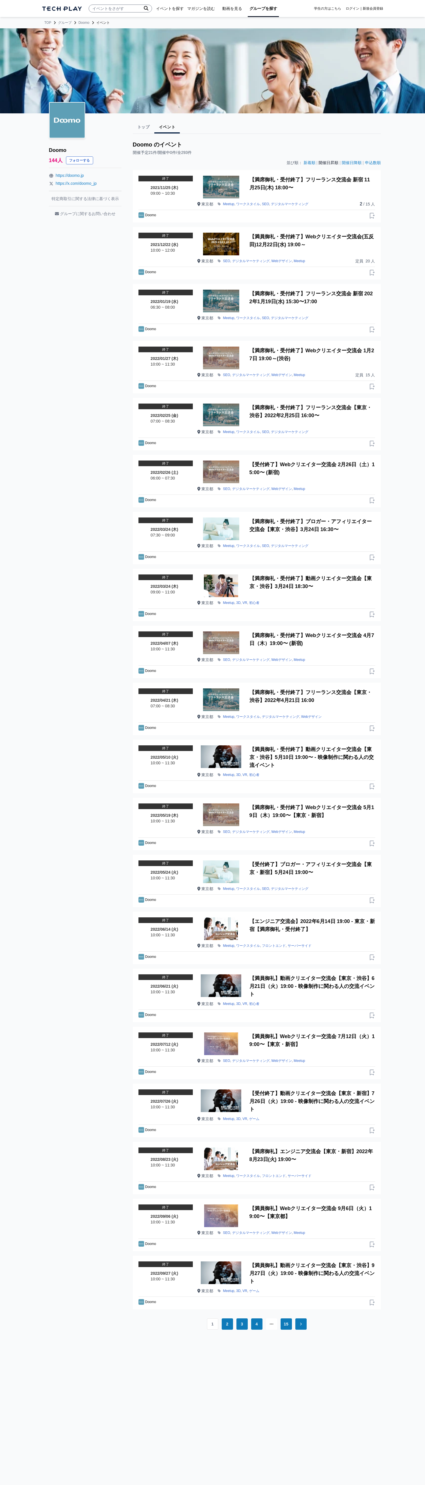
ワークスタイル (248, 204)
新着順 (309, 162)
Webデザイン (281, 261)
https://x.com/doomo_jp (76, 183)
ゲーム (254, 1119)
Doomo (83, 23)
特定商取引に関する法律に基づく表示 (85, 198)
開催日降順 (352, 162)
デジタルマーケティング (289, 204)
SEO (265, 204)
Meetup (228, 204)
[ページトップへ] (62, 9)
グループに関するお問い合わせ (85, 213)
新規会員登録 (373, 8)
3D (238, 603)
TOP (47, 23)
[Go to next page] (301, 1324)
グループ (65, 23)
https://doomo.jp (70, 175)
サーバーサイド (299, 946)
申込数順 (373, 162)
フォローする (79, 160)
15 (286, 1324)
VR (244, 603)
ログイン (352, 8)
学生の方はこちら (327, 8)
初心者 (254, 603)
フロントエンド (274, 946)
